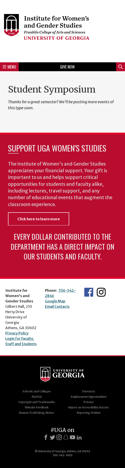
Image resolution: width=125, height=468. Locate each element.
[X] (52, 437)
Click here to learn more (38, 219)
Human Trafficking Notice (36, 412)
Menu (9, 67)
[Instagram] (59, 437)
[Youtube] (72, 437)
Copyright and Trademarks (36, 402)
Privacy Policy (16, 333)
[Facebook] (45, 437)
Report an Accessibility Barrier (88, 407)
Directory (88, 391)
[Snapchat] (66, 437)
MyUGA (37, 396)
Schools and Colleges (36, 391)
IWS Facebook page (88, 292)
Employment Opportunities (89, 396)
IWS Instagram (101, 292)
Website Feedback (36, 407)
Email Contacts (57, 306)
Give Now (67, 67)
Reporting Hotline (89, 412)
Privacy (88, 402)
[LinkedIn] (79, 437)
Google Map (55, 301)
